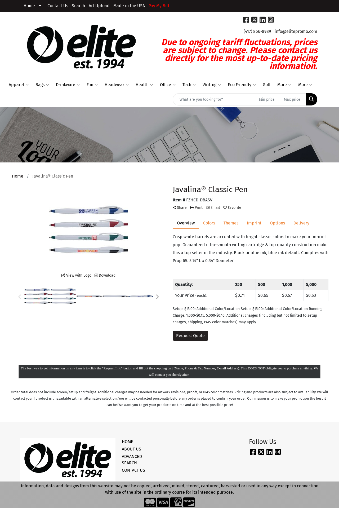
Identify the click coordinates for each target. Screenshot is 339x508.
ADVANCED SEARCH (132, 459)
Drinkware (68, 85)
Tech (189, 85)
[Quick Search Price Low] (268, 99)
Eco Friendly (242, 85)
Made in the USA (129, 5)
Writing (212, 85)
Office (168, 85)
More (284, 85)
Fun (92, 85)
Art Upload (99, 5)
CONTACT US (133, 470)
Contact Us (57, 5)
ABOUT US (131, 449)
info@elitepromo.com (296, 31)
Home (29, 5)
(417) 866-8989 (257, 31)
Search (78, 5)
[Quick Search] (214, 99)
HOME (127, 441)
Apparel (19, 85)
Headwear (117, 85)
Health (144, 85)
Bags (42, 85)
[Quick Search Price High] (293, 99)
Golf (266, 84)
